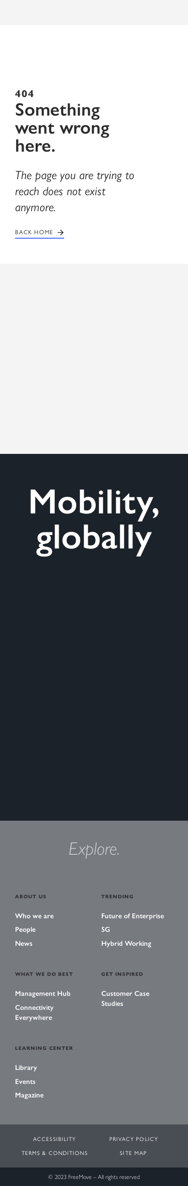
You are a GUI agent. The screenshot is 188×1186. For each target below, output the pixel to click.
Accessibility (54, 1138)
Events (25, 1081)
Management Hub (43, 993)
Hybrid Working (126, 943)
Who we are (34, 916)
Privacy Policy (133, 1138)
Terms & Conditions (55, 1152)
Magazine (29, 1095)
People (25, 929)
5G (105, 929)
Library (26, 1067)
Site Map (133, 1152)
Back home (34, 232)
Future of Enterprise (132, 916)
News (24, 943)
